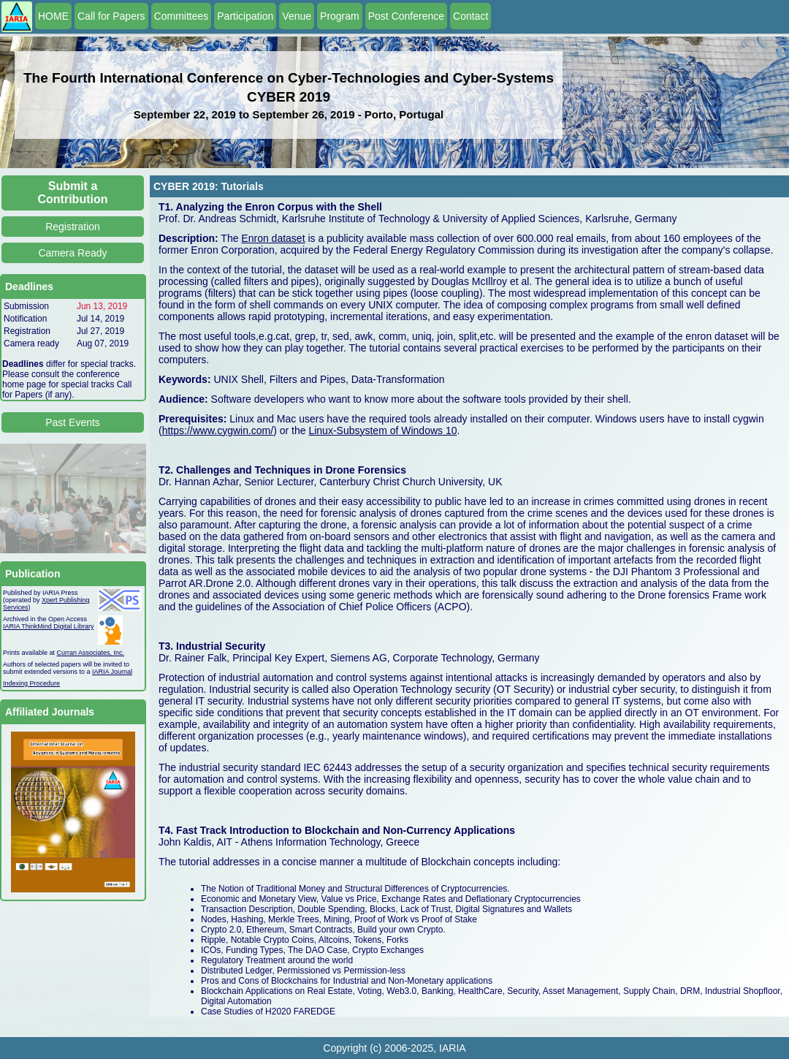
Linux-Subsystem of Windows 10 (382, 430)
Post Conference (406, 16)
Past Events (72, 422)
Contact (470, 16)
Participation (245, 16)
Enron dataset (273, 238)
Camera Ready (72, 253)
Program (339, 16)
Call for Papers (111, 16)
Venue (296, 16)
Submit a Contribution (73, 192)
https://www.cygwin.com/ (218, 430)
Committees (181, 16)
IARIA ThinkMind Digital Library (48, 626)
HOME (53, 16)
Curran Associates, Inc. (91, 652)
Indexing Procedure (31, 683)
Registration (72, 226)
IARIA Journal (112, 671)
